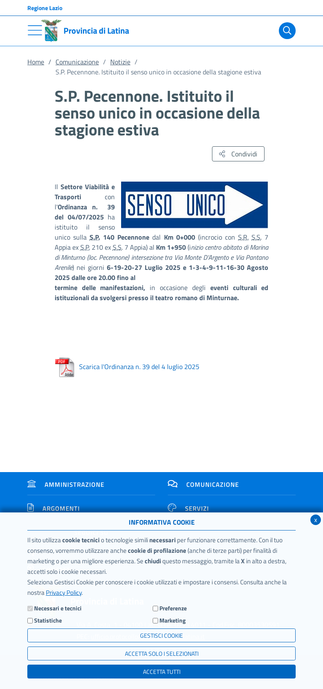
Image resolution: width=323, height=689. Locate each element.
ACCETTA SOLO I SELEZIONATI (162, 653)
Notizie (120, 62)
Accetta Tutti (161, 671)
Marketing (172, 620)
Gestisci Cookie (161, 635)
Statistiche (48, 620)
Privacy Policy (64, 592)
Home (35, 62)
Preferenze (173, 608)
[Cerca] (285, 30)
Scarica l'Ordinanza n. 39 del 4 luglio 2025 (127, 367)
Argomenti (53, 508)
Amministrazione (65, 484)
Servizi (188, 508)
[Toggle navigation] (34, 30)
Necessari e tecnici (58, 608)
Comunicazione (77, 62)
